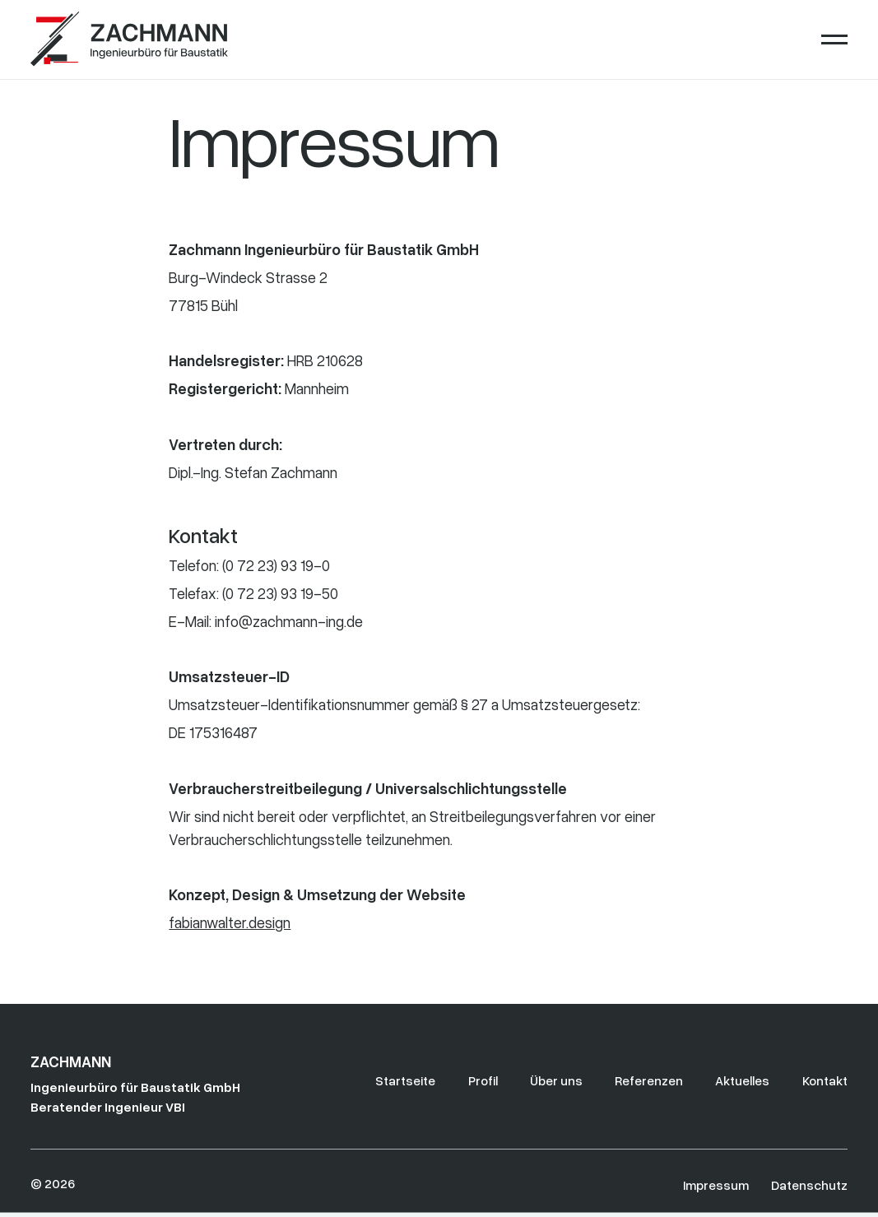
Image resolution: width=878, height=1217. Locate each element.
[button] (834, 39)
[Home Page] (129, 39)
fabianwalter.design (229, 922)
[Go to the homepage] (83, 1083)
